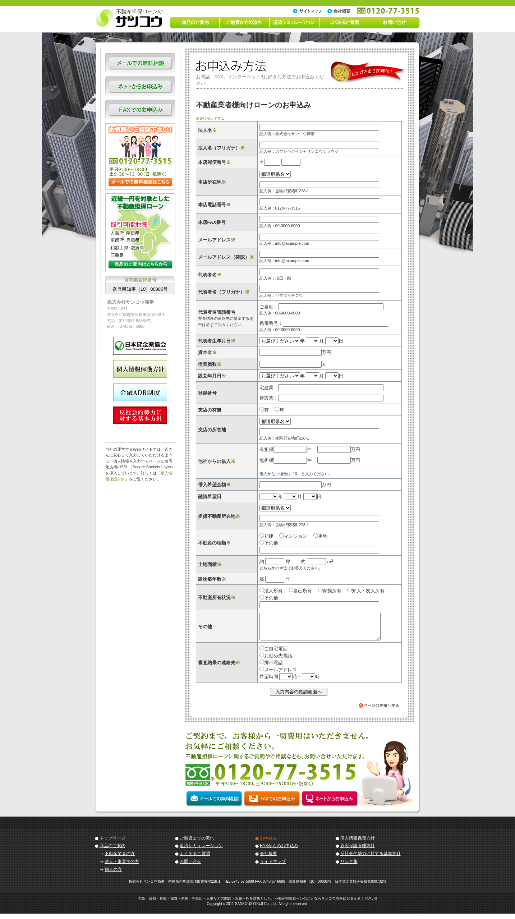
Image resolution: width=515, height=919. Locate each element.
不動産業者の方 (120, 858)
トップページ (112, 843)
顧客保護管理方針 (357, 851)
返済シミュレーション (201, 851)
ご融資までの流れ (197, 843)
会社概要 (268, 858)
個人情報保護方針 (357, 843)
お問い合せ (190, 866)
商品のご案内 (112, 851)
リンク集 (349, 866)
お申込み (268, 843)
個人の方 (113, 874)
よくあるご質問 (195, 858)
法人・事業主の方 (122, 866)
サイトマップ (273, 866)
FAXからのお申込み (279, 851)
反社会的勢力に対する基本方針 (370, 858)
